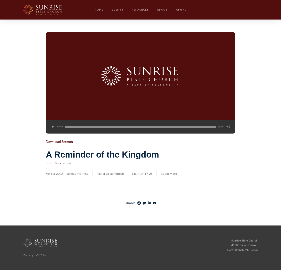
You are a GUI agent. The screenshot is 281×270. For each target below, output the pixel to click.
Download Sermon (59, 142)
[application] (140, 127)
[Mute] (228, 127)
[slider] (140, 127)
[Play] (53, 127)
